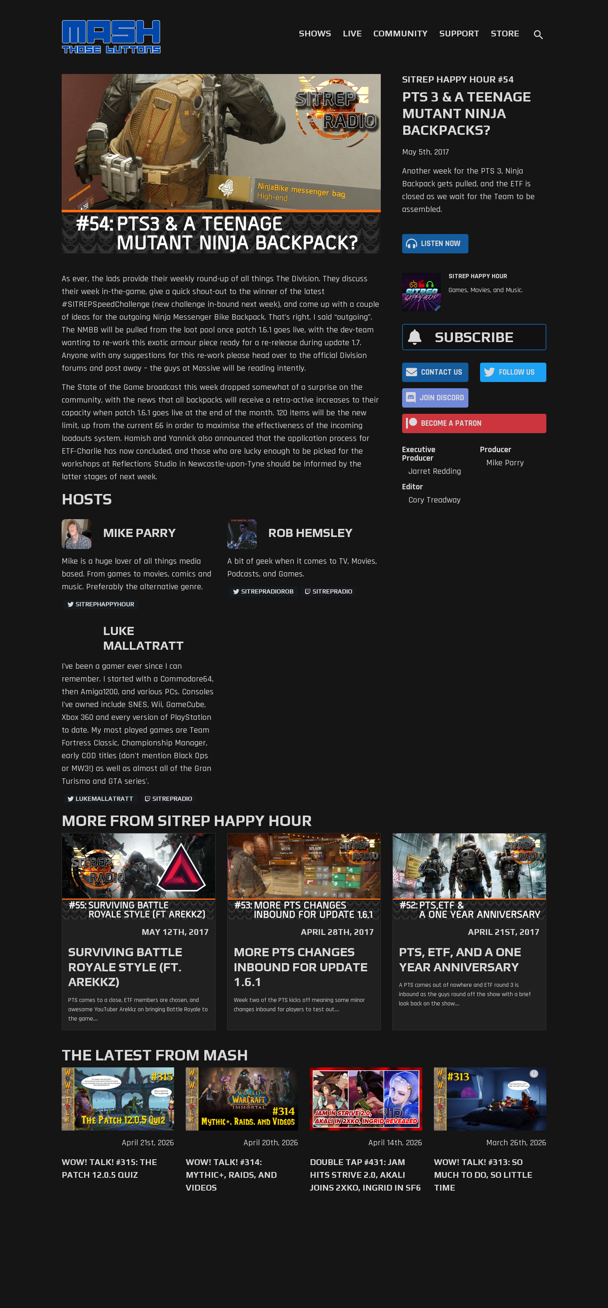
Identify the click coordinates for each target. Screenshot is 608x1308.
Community (400, 33)
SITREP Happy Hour (478, 276)
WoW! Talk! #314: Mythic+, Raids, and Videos (231, 1175)
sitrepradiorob (267, 591)
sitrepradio (332, 591)
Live (352, 33)
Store (505, 33)
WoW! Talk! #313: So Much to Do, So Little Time (483, 1175)
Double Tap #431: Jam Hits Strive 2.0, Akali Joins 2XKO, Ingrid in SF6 (365, 1175)
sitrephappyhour (105, 604)
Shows (315, 33)
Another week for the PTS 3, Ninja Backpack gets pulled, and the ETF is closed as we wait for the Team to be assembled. (468, 190)
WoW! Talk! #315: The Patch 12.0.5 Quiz (109, 1168)
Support (459, 33)
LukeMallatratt (104, 798)
